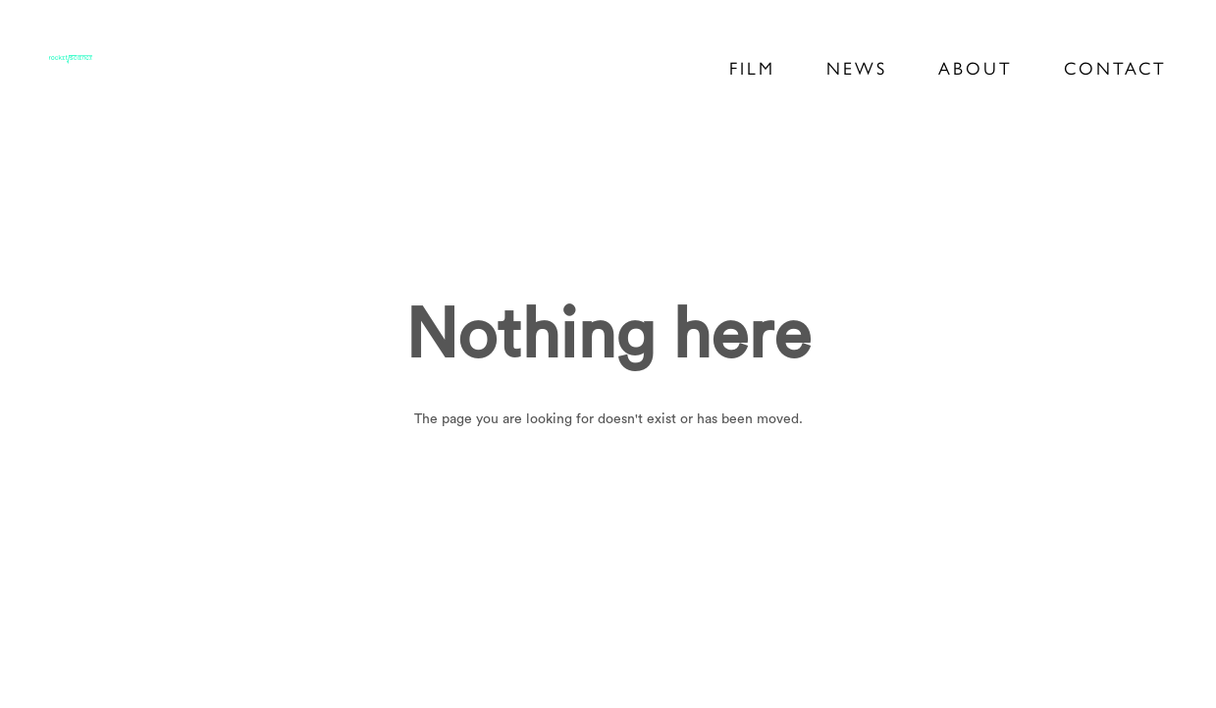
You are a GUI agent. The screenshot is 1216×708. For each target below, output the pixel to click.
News (856, 69)
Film (752, 69)
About (975, 69)
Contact (1115, 69)
